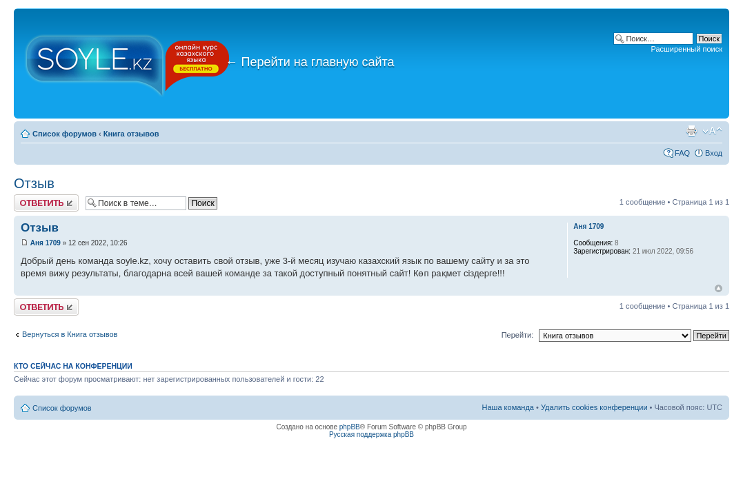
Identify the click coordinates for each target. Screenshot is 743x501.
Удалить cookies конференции (594, 407)
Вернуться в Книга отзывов (69, 334)
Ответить (46, 203)
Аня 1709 (45, 243)
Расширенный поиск (686, 49)
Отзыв (34, 183)
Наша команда (508, 407)
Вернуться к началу (718, 288)
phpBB (349, 427)
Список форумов (64, 134)
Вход (713, 153)
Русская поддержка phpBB (371, 434)
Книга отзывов (131, 134)
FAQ (682, 153)
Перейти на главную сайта (310, 62)
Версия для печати (691, 131)
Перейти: (518, 335)
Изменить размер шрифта (712, 131)
